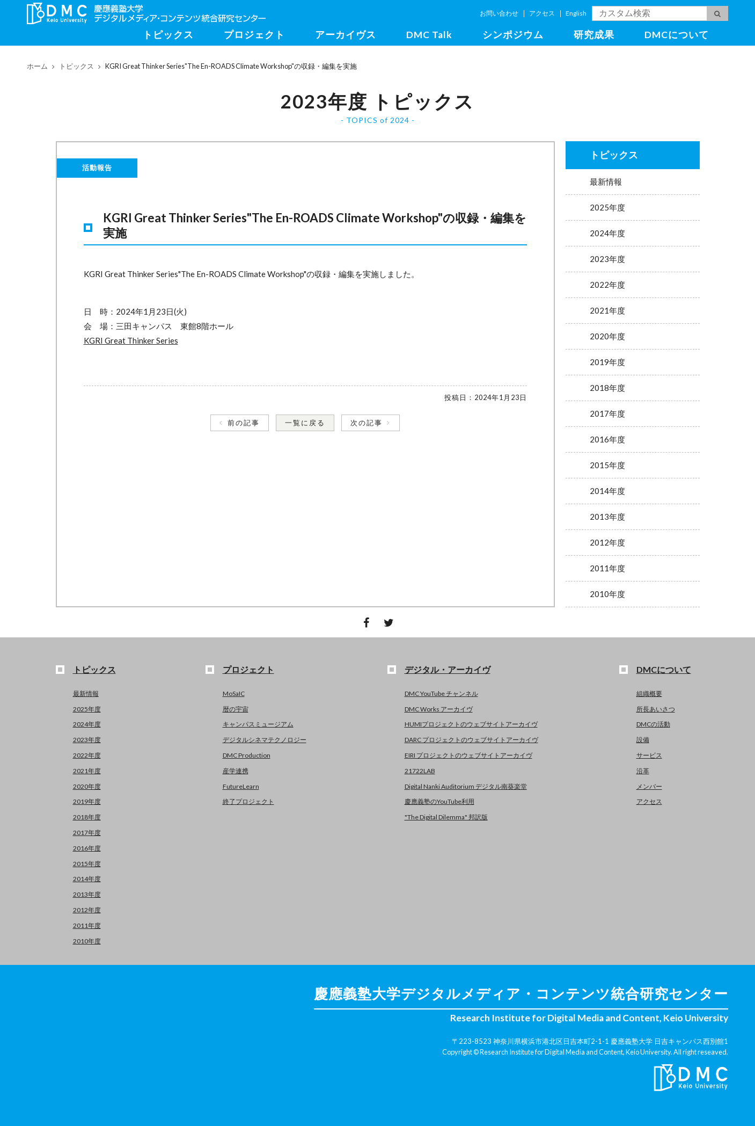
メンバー (649, 786)
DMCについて (676, 34)
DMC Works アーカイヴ (439, 709)
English (576, 13)
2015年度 (607, 465)
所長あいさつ (655, 709)
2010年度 (607, 594)
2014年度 (607, 491)
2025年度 (607, 207)
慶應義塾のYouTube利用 (439, 801)
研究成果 (594, 34)
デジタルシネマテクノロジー (264, 740)
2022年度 (607, 284)
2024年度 (607, 233)
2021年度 (607, 310)
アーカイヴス (345, 34)
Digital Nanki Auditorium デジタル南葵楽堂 (466, 786)
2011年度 (607, 568)
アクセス (542, 13)
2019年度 (607, 362)
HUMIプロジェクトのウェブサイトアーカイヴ (471, 724)
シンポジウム (513, 34)
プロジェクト (254, 34)
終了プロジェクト (248, 801)
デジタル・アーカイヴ (447, 669)
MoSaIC (234, 693)
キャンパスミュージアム (258, 724)
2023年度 (607, 259)
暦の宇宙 (235, 709)
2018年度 (607, 388)
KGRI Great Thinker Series (131, 340)
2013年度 (607, 516)
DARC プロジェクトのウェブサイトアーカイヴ (471, 740)
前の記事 (244, 422)
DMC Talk (429, 34)
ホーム (37, 66)
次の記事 (366, 422)
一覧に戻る (305, 422)
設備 (642, 740)
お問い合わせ (499, 13)
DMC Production (246, 755)
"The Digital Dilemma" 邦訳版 (446, 817)
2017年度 (607, 413)
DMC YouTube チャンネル (441, 693)
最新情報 (606, 181)
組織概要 (649, 693)
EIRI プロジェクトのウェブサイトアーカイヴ (468, 755)
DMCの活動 (653, 724)
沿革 (642, 771)
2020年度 (607, 336)
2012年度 (607, 542)
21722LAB (420, 771)
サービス (649, 755)
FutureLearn (241, 786)
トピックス (168, 34)
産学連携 (235, 771)
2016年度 (607, 439)
